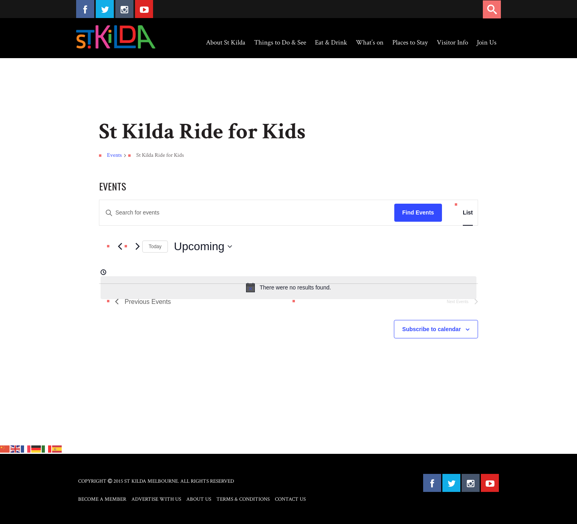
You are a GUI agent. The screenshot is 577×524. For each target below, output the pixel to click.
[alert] (288, 287)
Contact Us (290, 499)
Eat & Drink (331, 42)
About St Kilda (225, 42)
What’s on (369, 42)
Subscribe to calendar (431, 329)
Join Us (486, 42)
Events (114, 155)
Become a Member (102, 499)
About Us (198, 499)
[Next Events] (137, 246)
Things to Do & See (280, 42)
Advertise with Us (156, 499)
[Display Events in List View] (468, 212)
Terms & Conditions (243, 499)
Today (155, 246)
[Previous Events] (120, 246)
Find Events (418, 212)
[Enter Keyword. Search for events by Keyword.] (246, 212)
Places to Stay (410, 42)
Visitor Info (452, 42)
